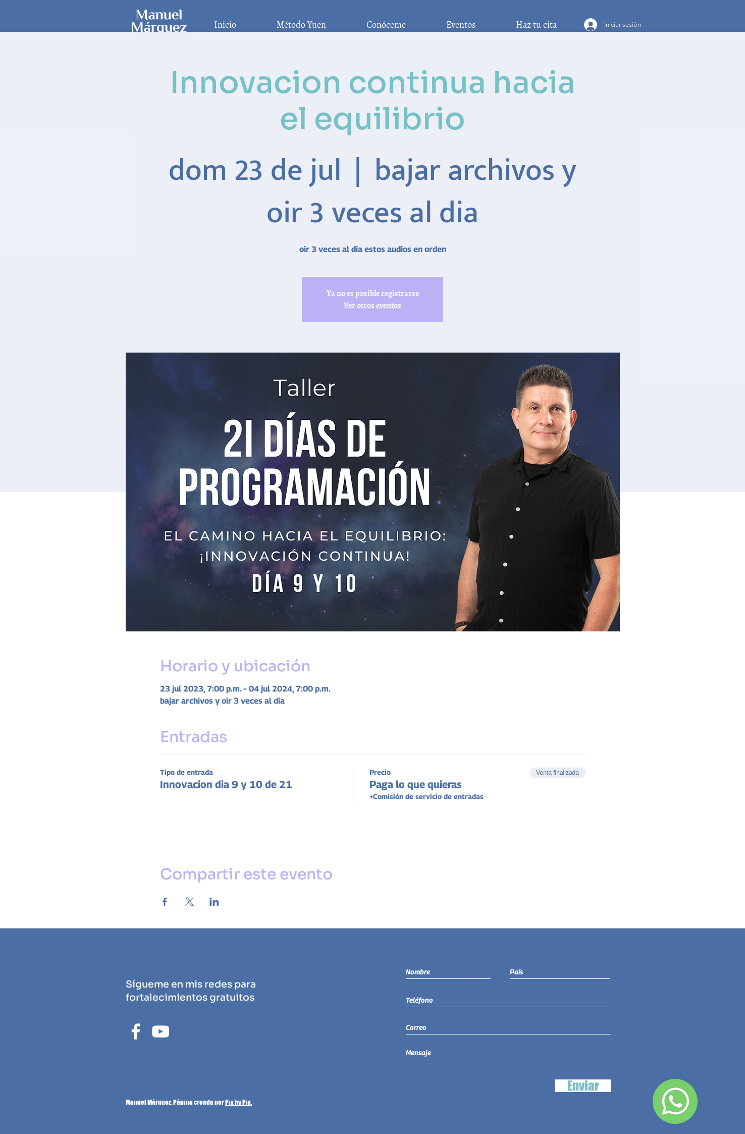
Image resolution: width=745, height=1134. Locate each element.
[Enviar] (583, 1085)
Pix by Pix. (238, 1102)
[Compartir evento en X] (189, 902)
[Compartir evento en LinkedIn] (214, 902)
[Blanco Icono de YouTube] (160, 1031)
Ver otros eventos (372, 305)
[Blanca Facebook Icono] (135, 1031)
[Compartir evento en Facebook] (165, 902)
